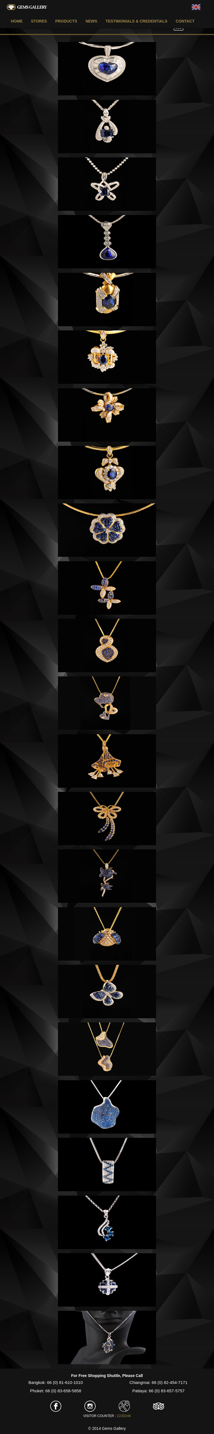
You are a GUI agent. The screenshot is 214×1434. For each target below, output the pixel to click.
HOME (17, 21)
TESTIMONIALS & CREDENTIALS (136, 21)
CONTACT (185, 21)
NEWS (91, 21)
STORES (39, 21)
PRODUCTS (66, 21)
